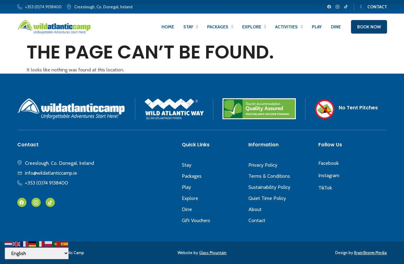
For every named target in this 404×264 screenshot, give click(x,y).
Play (317, 27)
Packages (220, 27)
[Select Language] (37, 253)
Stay (190, 27)
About (255, 209)
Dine (336, 27)
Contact (256, 220)
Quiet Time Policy (267, 198)
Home (167, 27)
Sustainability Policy (269, 187)
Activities (288, 27)
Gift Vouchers (196, 220)
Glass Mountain (212, 252)
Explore (254, 27)
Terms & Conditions (269, 176)
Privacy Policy (262, 165)
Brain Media (370, 252)
